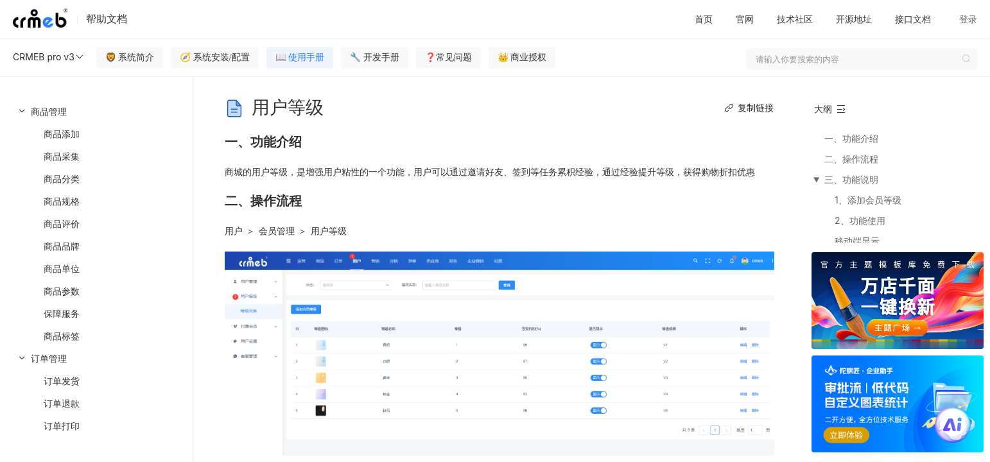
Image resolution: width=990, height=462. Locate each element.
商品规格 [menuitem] (62, 201)
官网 (745, 18)
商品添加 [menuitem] (62, 133)
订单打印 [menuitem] (62, 425)
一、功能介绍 (851, 138)
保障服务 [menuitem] (62, 313)
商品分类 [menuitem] (62, 178)
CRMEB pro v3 (49, 57)
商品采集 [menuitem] (62, 156)
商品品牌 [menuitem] (62, 246)
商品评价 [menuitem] (62, 223)
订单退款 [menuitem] (62, 403)
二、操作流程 (851, 158)
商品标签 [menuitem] (62, 335)
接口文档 (913, 18)
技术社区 (795, 18)
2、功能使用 (860, 220)
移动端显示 (857, 240)
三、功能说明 (851, 179)
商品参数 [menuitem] (62, 291)
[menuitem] (96, 223)
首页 (704, 18)
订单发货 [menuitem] (62, 380)
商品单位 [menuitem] (62, 268)
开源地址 (854, 18)
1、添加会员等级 (868, 199)
